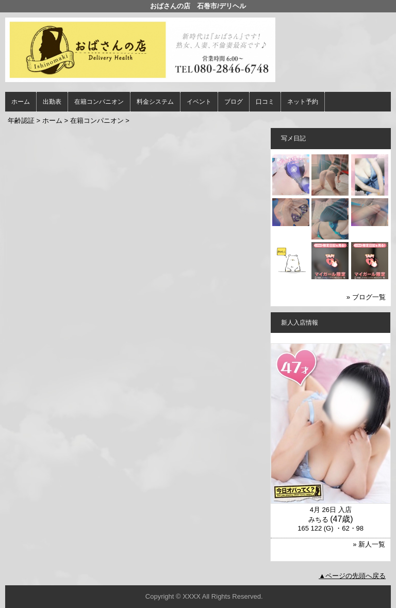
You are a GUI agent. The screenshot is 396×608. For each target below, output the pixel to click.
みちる (318, 519)
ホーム (20, 101)
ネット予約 (302, 101)
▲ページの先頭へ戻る (352, 576)
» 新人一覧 (369, 544)
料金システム (155, 101)
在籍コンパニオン (99, 101)
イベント (199, 101)
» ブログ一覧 (366, 297)
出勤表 (52, 101)
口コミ (265, 101)
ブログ (233, 101)
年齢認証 (21, 120)
